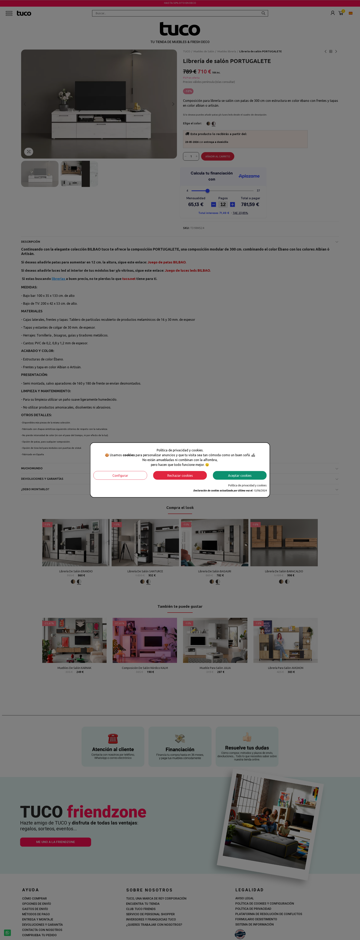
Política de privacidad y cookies (247, 485)
